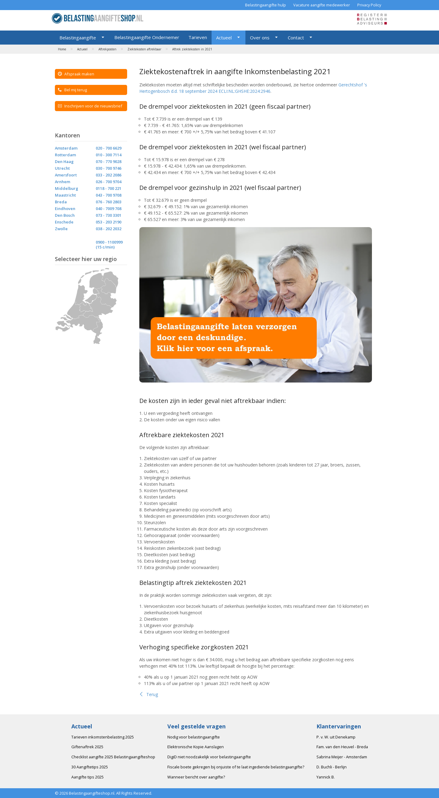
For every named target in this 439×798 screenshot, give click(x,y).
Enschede (64, 222)
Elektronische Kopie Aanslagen (195, 746)
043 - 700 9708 (108, 195)
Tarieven (197, 37)
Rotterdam (65, 155)
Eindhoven (65, 208)
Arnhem (62, 181)
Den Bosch (65, 215)
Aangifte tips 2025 (87, 777)
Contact (296, 37)
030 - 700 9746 (108, 168)
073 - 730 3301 (108, 215)
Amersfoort (66, 175)
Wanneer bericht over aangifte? (196, 777)
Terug (148, 694)
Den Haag (64, 161)
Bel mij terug (72, 89)
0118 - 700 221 (108, 188)
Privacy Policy (369, 5)
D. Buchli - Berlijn (331, 767)
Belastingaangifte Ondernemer (146, 37)
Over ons (259, 37)
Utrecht (62, 168)
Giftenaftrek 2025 (87, 746)
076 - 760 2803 (108, 202)
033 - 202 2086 (108, 175)
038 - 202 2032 (108, 228)
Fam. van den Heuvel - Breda (342, 746)
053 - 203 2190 (108, 222)
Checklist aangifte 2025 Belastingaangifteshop (113, 757)
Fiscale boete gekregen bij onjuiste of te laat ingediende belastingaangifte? (235, 767)
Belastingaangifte (77, 37)
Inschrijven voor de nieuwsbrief (90, 106)
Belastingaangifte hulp (265, 5)
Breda (61, 202)
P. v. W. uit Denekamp (335, 737)
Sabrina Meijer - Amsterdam (341, 757)
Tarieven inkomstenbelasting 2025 (102, 737)
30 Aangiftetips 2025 (89, 767)
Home (62, 49)
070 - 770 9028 (108, 161)
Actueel (224, 37)
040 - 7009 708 (108, 208)
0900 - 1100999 (109, 242)
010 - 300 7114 (108, 155)
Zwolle (61, 228)
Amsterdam (66, 148)
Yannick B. (325, 777)
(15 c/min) (105, 247)
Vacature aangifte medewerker (321, 5)
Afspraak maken (76, 74)
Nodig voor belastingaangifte (193, 737)
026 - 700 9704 (108, 181)
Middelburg (66, 188)
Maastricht (65, 195)
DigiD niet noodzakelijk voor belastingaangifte (209, 757)
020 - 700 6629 (108, 148)
